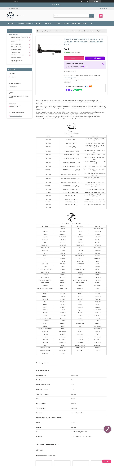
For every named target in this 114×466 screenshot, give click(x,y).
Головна (11, 23)
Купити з (94, 58)
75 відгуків (85, 1)
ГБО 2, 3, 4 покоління (16, 47)
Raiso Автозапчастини (17, 55)
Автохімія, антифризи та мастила (17, 40)
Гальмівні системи (16, 49)
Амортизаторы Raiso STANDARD (16, 61)
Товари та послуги (24, 23)
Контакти (48, 23)
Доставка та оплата (62, 23)
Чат (106, 461)
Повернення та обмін (79, 23)
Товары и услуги (13, 34)
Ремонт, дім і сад (15, 52)
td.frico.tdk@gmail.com (16, 116)
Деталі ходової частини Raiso (50, 31)
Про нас (38, 23)
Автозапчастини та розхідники (19, 37)
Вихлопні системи (16, 44)
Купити (74, 58)
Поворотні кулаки (16, 57)
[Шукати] (91, 16)
